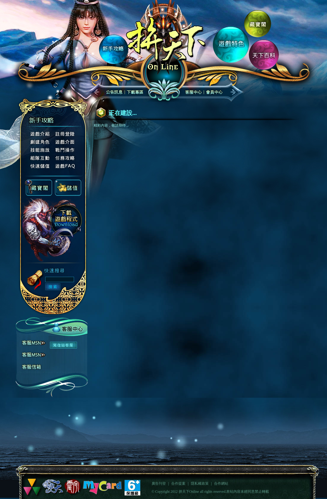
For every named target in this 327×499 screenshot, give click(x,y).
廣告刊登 (159, 483)
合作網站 (221, 483)
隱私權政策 (200, 483)
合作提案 (178, 483)
